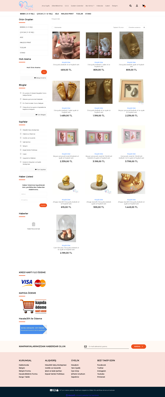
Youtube (100, 374)
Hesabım (75, 365)
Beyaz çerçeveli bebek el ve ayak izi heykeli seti (131, 111)
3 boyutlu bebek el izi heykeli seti (66, 65)
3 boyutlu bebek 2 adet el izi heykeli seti (99, 65)
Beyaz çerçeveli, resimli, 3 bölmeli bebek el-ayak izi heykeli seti (99, 157)
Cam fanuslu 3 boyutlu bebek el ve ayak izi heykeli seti (66, 249)
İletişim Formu (25, 371)
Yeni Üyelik (75, 368)
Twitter (100, 368)
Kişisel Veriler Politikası (54, 374)
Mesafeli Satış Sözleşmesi (55, 365)
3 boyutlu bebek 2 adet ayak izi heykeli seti (66, 111)
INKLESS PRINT (25, 42)
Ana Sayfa (46, 6)
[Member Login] (137, 5)
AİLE (21, 37)
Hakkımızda (24, 365)
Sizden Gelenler (77, 6)
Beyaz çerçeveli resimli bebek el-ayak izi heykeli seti (66, 157)
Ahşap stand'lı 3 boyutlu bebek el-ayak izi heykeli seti (131, 203)
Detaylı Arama (40, 78)
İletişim (115, 6)
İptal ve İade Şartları (53, 371)
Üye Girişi (75, 371)
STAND (22, 53)
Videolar (99, 6)
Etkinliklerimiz (57, 6)
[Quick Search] (29, 72)
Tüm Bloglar (41, 115)
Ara (44, 72)
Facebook (101, 365)
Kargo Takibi (24, 377)
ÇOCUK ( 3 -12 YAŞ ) (27, 32)
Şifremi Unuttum (78, 374)
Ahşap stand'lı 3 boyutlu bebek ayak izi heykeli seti (99, 203)
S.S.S (67, 6)
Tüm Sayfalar (40, 169)
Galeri (107, 6)
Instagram (101, 371)
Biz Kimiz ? (90, 6)
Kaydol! (43, 205)
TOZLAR (23, 47)
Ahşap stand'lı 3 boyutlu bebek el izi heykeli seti (66, 203)
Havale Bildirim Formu (28, 374)
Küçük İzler (66, 62)
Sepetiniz (75, 377)
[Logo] (26, 5)
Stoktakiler (58, 27)
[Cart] (143, 5)
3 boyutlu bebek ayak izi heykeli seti (131, 65)
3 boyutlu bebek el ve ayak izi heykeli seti (98, 111)
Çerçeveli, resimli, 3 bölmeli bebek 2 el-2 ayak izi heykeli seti (131, 157)
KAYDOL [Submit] (138, 346)
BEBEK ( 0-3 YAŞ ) (26, 27)
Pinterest (101, 377)
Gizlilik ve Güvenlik (53, 368)
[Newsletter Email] (106, 346)
